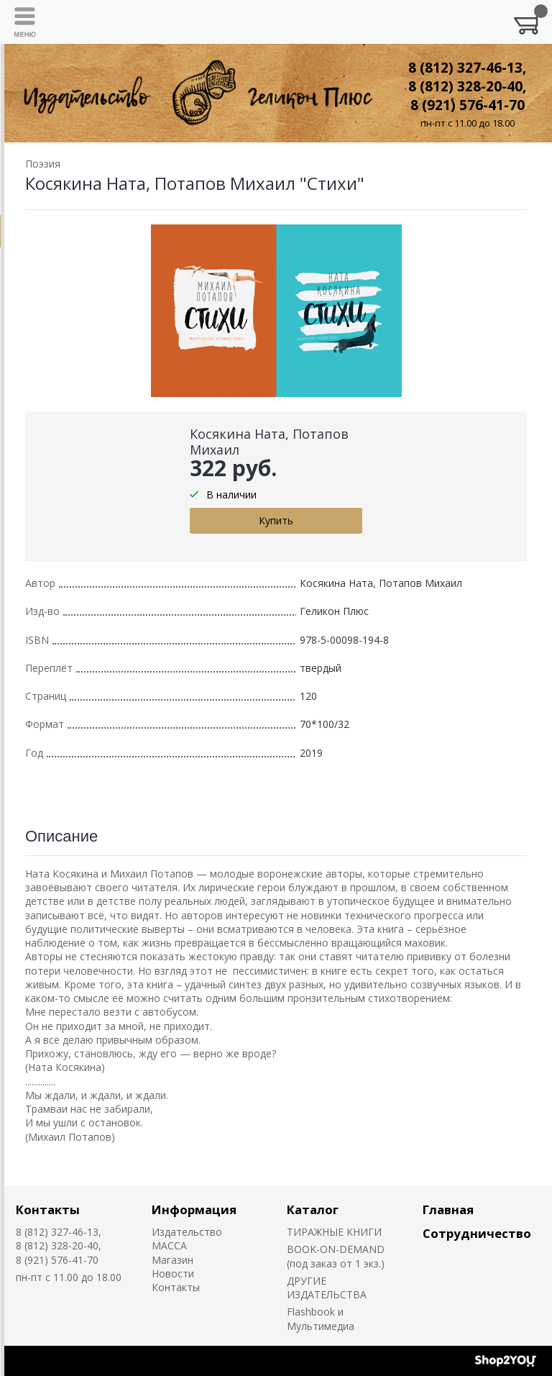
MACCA (169, 1245)
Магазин (172, 1260)
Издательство (187, 1232)
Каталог (313, 1209)
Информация (194, 1209)
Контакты (48, 1209)
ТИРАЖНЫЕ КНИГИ (334, 1232)
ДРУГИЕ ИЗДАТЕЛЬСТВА (327, 1287)
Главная (448, 1209)
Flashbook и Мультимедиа (320, 1318)
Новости (173, 1273)
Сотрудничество (477, 1233)
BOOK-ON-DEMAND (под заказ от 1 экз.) (336, 1256)
